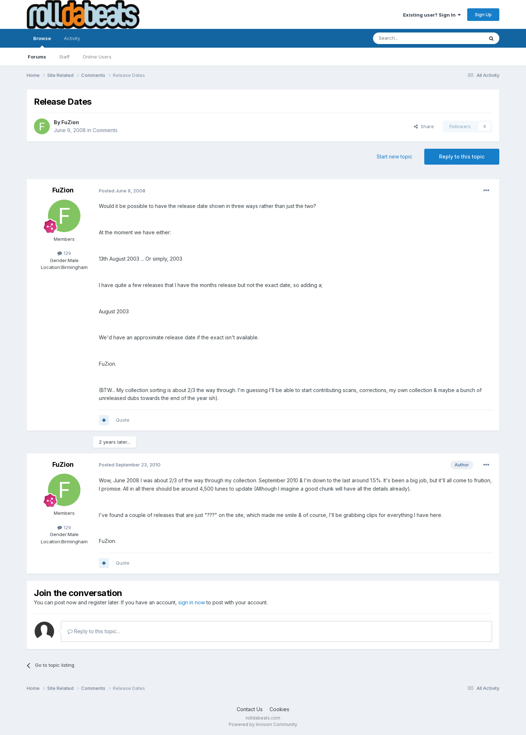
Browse (42, 41)
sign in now (191, 602)
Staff (64, 57)
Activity (72, 38)
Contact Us (250, 709)
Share (424, 126)
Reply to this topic (462, 156)
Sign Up (483, 14)
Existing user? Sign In (432, 15)
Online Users (97, 57)
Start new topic (394, 156)
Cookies (279, 709)
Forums (37, 57)
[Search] (410, 38)
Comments (105, 130)
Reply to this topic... (93, 631)
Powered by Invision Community (263, 724)
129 (64, 253)
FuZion (70, 122)
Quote (123, 420)
